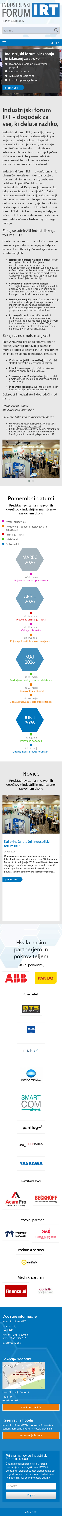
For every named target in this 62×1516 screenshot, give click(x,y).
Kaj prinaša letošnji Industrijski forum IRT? (27, 843)
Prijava (31, 1495)
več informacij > (31, 1407)
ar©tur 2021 (31, 1512)
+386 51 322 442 (17, 1338)
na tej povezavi (33, 426)
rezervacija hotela (31, 1435)
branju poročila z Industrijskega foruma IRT (31, 434)
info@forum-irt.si (11, 1343)
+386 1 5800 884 (20, 1334)
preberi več (11, 87)
